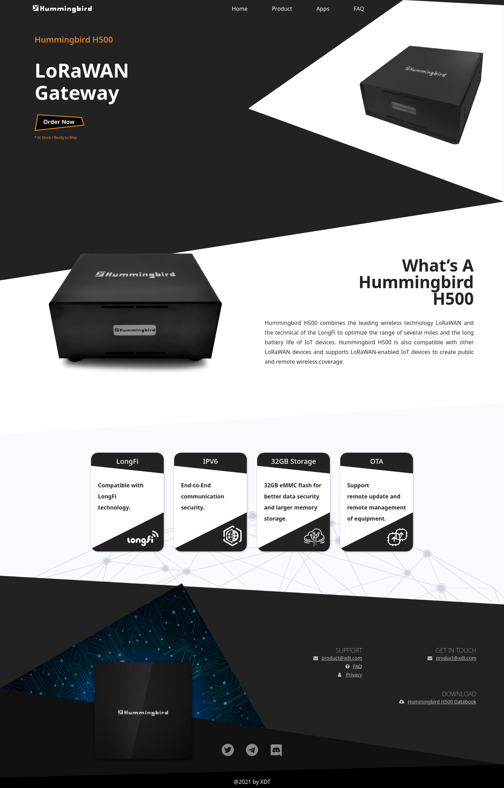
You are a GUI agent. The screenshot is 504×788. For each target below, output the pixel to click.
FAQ (359, 8)
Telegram (252, 750)
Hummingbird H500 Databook (442, 701)
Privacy (354, 674)
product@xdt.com (342, 658)
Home (240, 8)
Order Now (59, 122)
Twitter (228, 750)
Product (282, 8)
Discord (276, 750)
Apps (323, 8)
